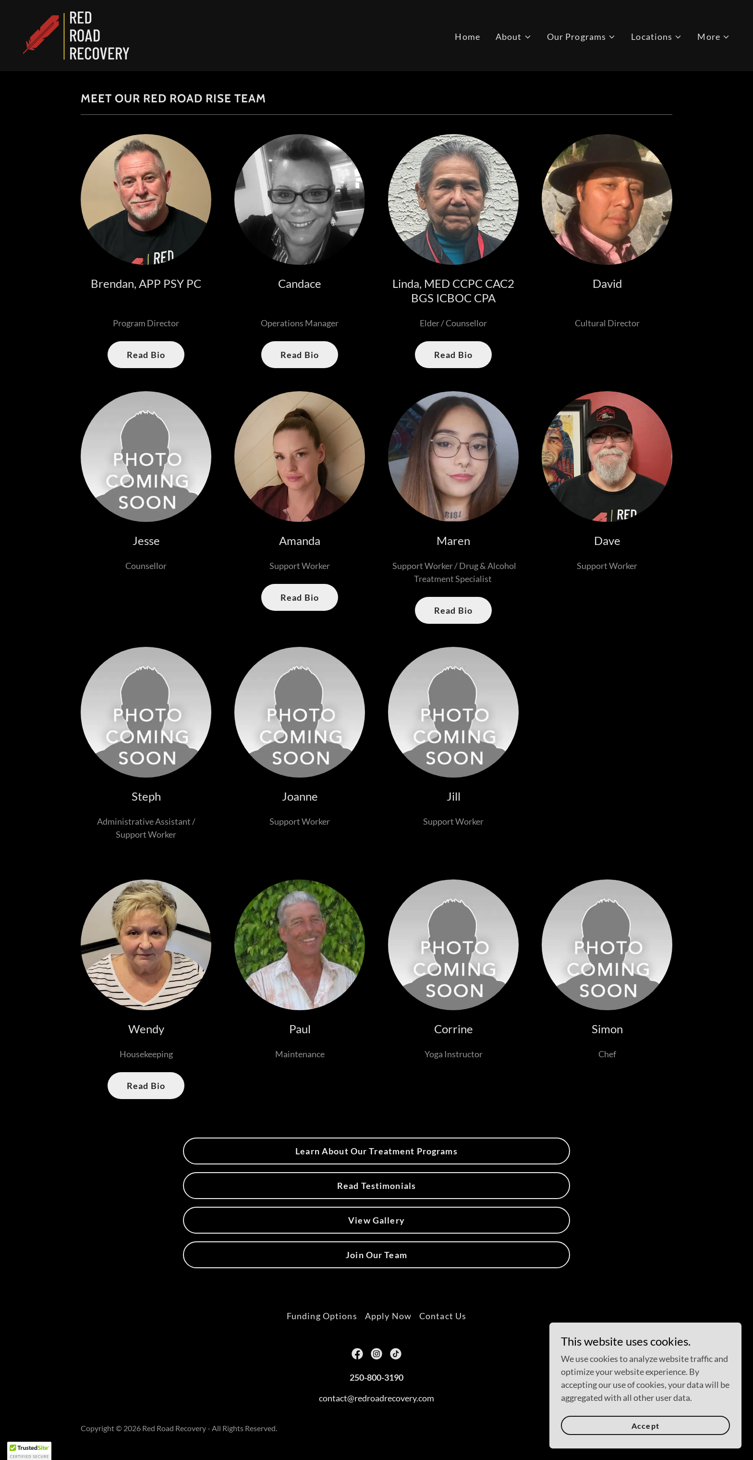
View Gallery (376, 1220)
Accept (645, 1425)
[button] (514, 36)
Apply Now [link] (388, 1316)
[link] (76, 34)
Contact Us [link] (442, 1316)
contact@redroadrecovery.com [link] (376, 1398)
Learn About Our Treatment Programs (376, 1151)
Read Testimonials (376, 1185)
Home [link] (467, 36)
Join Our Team (376, 1255)
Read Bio (146, 354)
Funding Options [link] (322, 1316)
